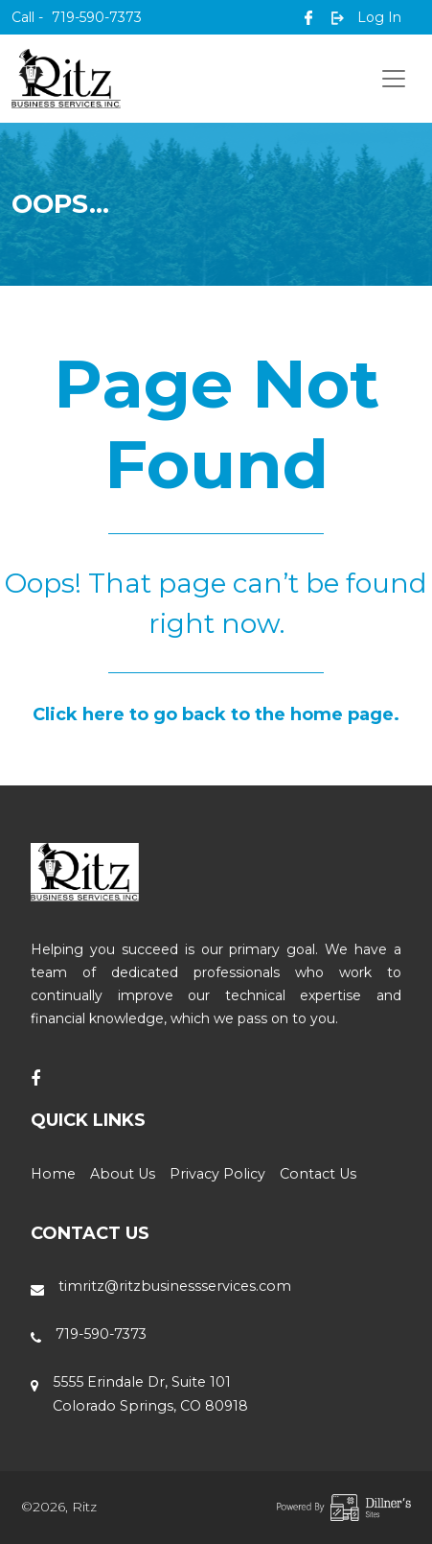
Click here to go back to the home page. (216, 714)
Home (53, 1173)
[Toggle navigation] (394, 78)
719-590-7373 (76, 17)
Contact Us (318, 1173)
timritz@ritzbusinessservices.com (174, 1286)
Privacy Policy (217, 1173)
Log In (366, 17)
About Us (122, 1173)
